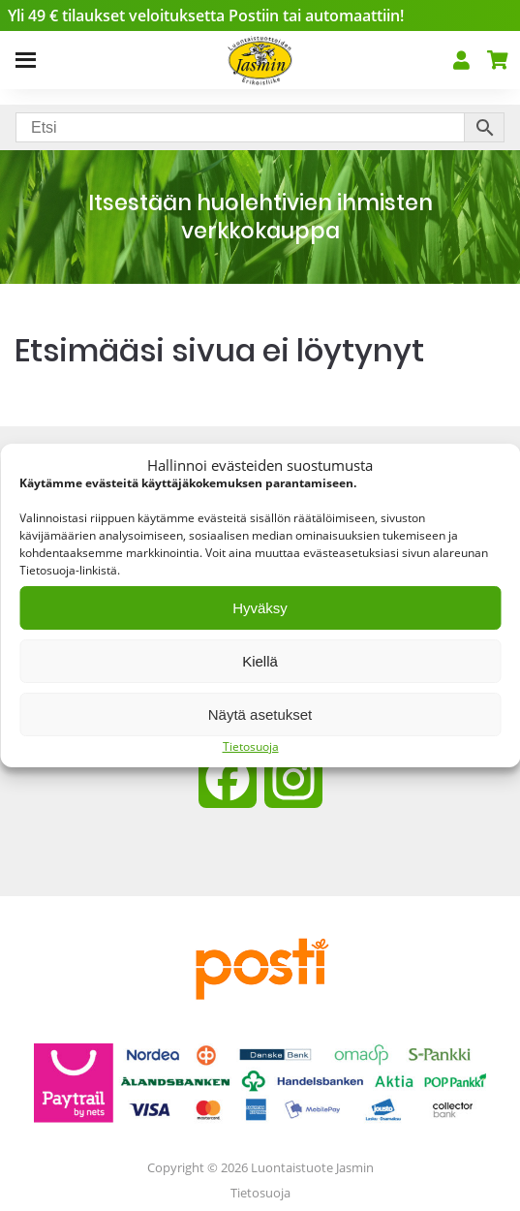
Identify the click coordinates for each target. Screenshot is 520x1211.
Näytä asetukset (260, 714)
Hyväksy (260, 608)
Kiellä (260, 661)
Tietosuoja (251, 746)
